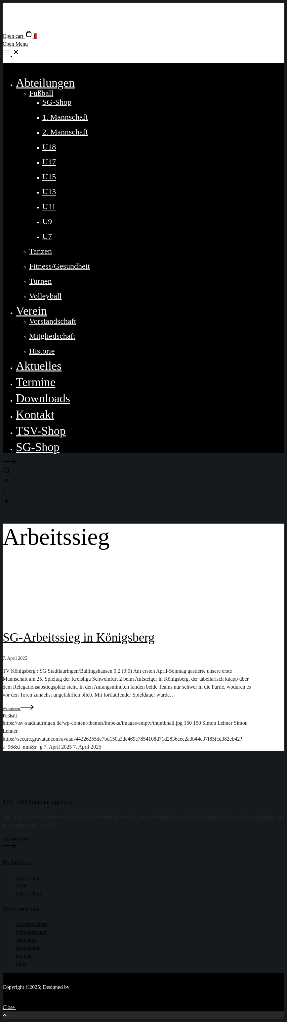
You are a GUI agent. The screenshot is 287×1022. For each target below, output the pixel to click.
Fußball (10, 715)
